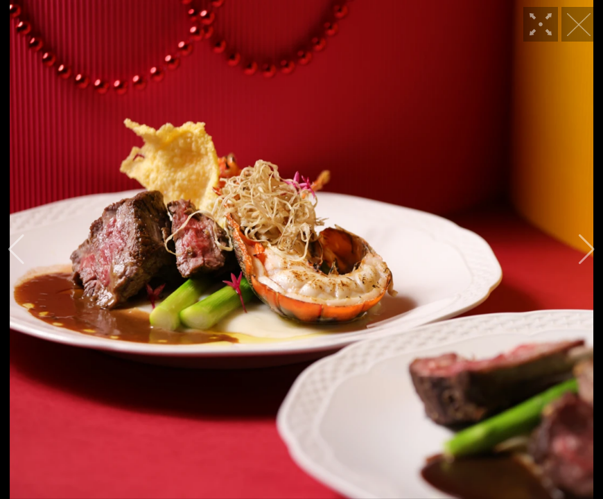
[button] (16, 249)
